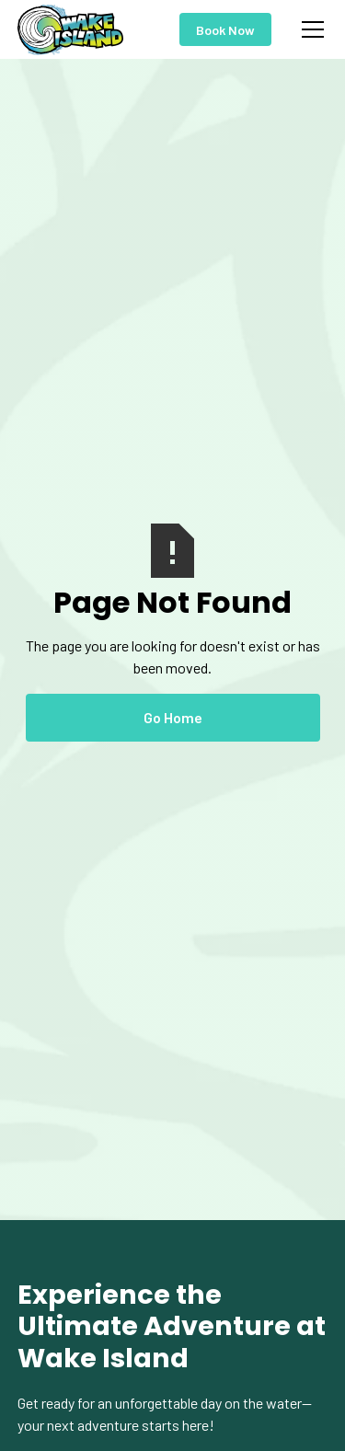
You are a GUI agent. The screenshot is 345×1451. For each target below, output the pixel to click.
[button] (309, 29)
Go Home (173, 717)
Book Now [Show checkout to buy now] (225, 30)
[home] (70, 30)
